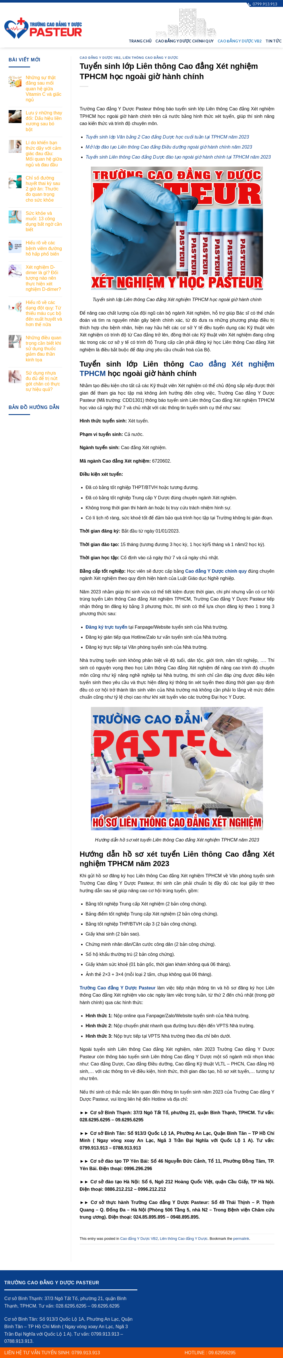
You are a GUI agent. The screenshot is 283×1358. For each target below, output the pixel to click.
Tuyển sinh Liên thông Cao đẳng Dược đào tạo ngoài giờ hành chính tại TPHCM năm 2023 (178, 157)
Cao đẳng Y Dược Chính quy (184, 41)
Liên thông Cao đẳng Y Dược (150, 57)
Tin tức (274, 41)
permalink (241, 1238)
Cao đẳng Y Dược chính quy (216, 571)
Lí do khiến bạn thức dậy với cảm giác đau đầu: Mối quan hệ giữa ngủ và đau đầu (44, 153)
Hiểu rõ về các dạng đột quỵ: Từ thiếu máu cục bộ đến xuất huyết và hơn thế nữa (44, 313)
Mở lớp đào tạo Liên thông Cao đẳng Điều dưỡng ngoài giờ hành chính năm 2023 (169, 147)
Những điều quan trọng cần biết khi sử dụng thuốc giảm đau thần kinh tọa (43, 348)
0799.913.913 (262, 3)
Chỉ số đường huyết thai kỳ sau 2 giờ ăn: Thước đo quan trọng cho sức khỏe (43, 189)
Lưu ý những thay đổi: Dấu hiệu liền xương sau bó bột (44, 121)
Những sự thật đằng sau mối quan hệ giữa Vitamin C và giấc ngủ (43, 88)
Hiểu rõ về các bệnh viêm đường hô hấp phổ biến (44, 248)
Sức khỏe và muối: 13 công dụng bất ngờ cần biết (44, 221)
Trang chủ (140, 41)
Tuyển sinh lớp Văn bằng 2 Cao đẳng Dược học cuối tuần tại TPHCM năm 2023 (167, 137)
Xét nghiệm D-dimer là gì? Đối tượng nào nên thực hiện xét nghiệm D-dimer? (43, 278)
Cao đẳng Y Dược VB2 (239, 41)
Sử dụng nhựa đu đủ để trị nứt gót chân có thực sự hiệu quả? (43, 381)
